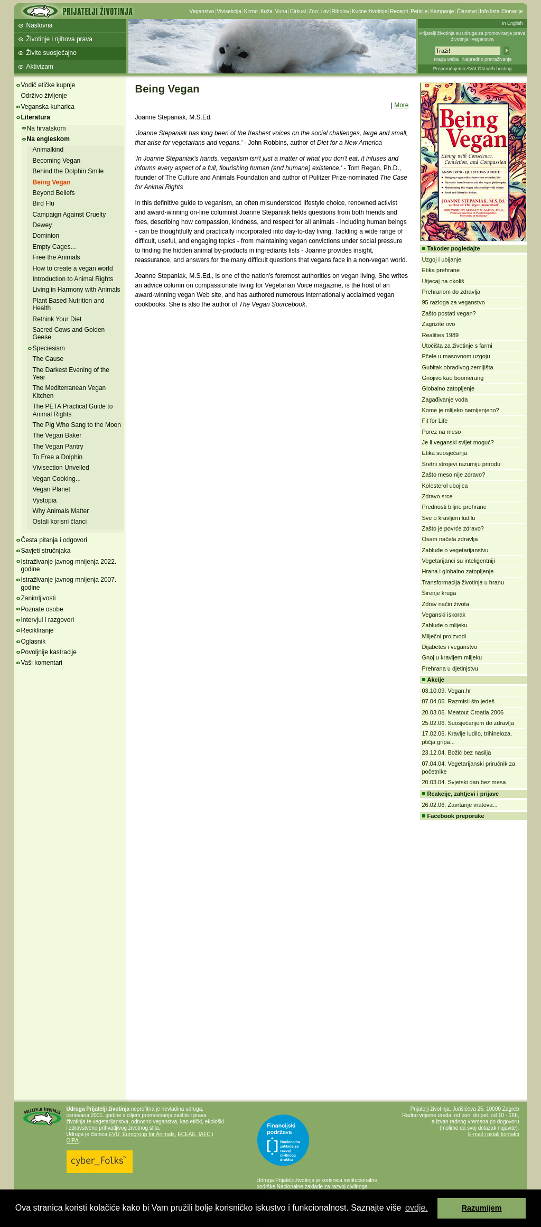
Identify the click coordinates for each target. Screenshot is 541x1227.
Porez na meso (441, 432)
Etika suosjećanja (445, 453)
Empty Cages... (54, 246)
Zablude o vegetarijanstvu (455, 550)
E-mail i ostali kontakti (493, 1134)
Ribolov (340, 11)
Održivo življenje (44, 95)
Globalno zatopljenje (448, 388)
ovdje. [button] (416, 1207)
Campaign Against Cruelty (69, 214)
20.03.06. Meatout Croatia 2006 (463, 712)
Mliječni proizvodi (444, 636)
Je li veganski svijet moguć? (458, 442)
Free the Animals (56, 257)
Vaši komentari (41, 662)
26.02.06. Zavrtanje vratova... (460, 805)
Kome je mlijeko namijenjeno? (460, 410)
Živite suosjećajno (51, 53)
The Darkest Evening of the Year (71, 373)
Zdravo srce (437, 496)
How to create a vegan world (73, 268)
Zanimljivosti (38, 598)
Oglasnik (33, 641)
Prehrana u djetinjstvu (450, 668)
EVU (114, 1134)
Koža (266, 11)
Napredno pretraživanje (487, 59)
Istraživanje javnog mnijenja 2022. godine (69, 565)
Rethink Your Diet (57, 319)
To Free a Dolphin (58, 457)
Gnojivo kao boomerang (453, 378)
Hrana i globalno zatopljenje (458, 571)
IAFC (205, 1134)
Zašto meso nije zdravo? (454, 474)
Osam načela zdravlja (450, 539)
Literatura (35, 117)
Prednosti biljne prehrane (454, 507)
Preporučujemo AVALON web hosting (472, 68)
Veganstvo (202, 11)
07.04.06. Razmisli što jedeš (458, 701)
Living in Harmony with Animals (76, 289)
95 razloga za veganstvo (453, 302)
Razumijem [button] (482, 1208)
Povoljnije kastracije (49, 652)
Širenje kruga (439, 593)
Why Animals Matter (61, 511)
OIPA (73, 1141)
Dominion (46, 235)
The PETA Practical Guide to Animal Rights (73, 410)
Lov (324, 11)
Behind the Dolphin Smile (68, 171)
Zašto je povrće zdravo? (453, 528)
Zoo (313, 11)
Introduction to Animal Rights (73, 279)
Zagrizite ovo (438, 324)
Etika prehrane (441, 270)
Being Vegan (52, 182)
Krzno (251, 11)
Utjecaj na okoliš (443, 281)
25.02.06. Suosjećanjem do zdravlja (468, 723)
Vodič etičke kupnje (48, 85)
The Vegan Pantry (58, 446)
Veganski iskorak (444, 614)
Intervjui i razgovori (47, 620)
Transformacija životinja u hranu (463, 582)
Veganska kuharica (47, 106)
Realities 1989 (440, 335)
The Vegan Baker (57, 435)
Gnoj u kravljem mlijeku (452, 657)
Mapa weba (446, 59)
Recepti (399, 11)
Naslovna (39, 25)
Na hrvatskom (46, 128)
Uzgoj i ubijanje (442, 259)
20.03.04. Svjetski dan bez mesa (464, 782)
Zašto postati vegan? (449, 313)
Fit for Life (435, 420)
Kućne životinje (369, 11)
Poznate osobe (42, 609)
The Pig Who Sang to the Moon (77, 425)
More (401, 105)
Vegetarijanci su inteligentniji (458, 560)
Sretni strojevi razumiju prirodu (461, 464)
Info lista (489, 11)
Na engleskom (48, 139)
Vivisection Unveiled (61, 467)
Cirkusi (298, 11)
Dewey (42, 225)
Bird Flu (43, 203)
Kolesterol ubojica (445, 485)
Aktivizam (39, 66)
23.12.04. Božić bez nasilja (456, 752)
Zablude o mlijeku (445, 625)
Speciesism (49, 348)
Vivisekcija (229, 11)
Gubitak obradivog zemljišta (457, 367)
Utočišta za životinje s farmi (457, 345)
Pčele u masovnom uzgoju (456, 356)
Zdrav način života (445, 604)
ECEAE (186, 1134)
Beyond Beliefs (54, 193)
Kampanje (442, 11)
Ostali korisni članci (60, 521)
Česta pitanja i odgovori (54, 540)
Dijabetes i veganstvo (450, 647)
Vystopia (45, 500)
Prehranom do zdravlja (451, 292)
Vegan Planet (51, 489)
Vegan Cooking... (57, 478)
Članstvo (466, 11)
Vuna (281, 11)
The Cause (48, 358)
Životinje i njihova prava (59, 39)
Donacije (512, 11)
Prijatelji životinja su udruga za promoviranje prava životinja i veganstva (472, 36)
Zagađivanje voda (445, 399)
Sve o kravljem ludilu (448, 518)
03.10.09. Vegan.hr (446, 690)
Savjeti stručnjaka (46, 550)
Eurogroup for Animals (149, 1134)
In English (512, 23)
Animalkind (48, 149)
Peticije (419, 11)
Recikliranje (37, 630)
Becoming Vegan (57, 160)
